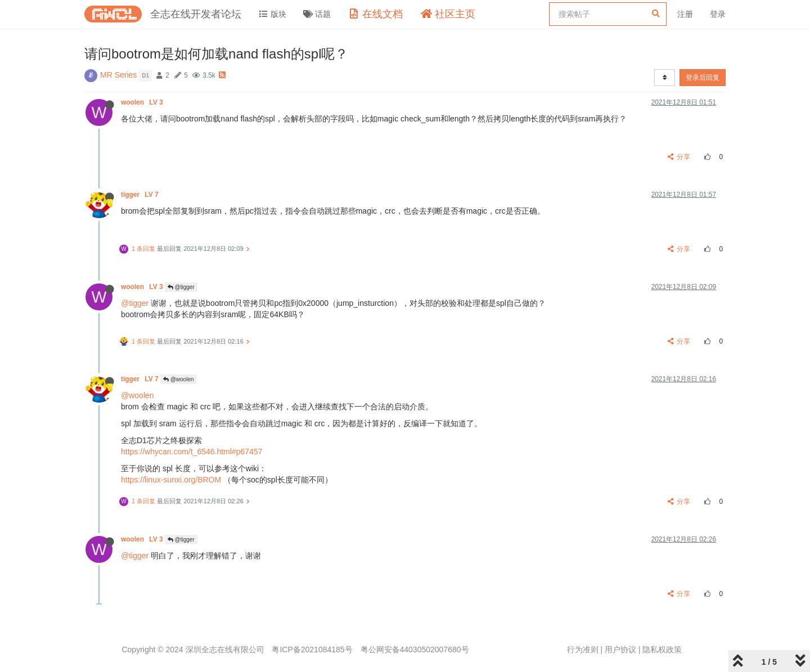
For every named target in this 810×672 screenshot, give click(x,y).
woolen (143, 102)
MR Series (118, 74)
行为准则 (582, 649)
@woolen (178, 379)
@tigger (181, 287)
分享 (679, 157)
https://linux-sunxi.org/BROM (171, 479)
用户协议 (620, 649)
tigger (140, 195)
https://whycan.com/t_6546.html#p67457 (191, 451)
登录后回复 (702, 78)
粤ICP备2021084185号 (312, 649)
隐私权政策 (662, 649)
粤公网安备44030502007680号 (415, 649)
